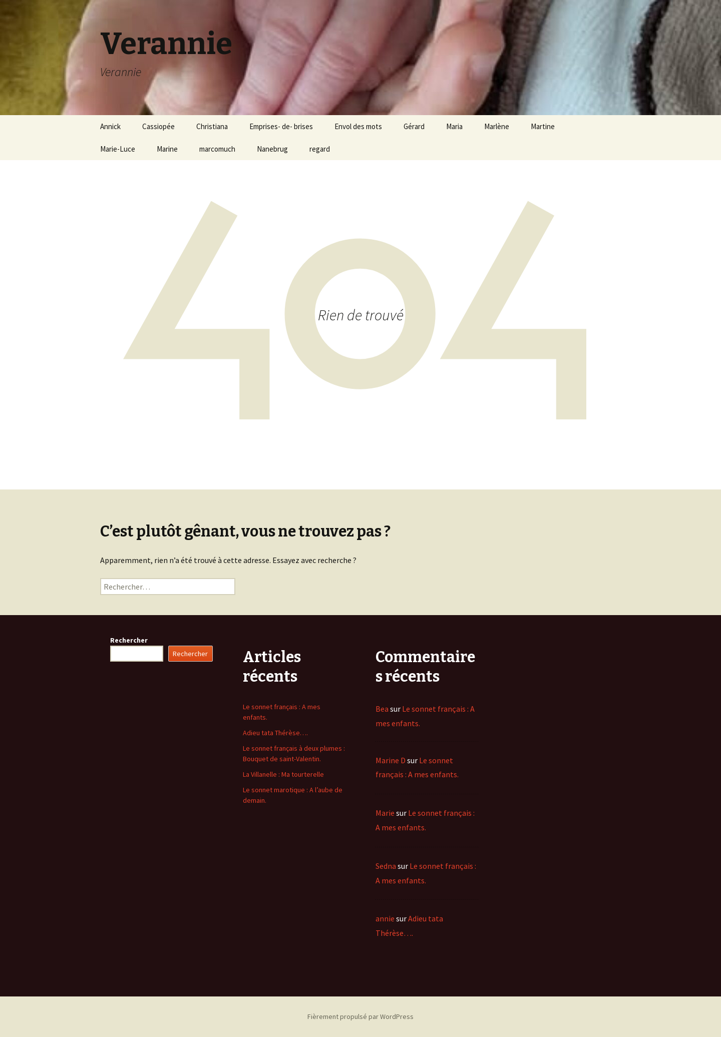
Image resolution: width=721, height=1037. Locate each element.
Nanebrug (272, 149)
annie (385, 918)
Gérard (414, 126)
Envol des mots (358, 126)
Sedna (386, 866)
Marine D (391, 760)
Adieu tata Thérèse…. (275, 732)
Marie (385, 813)
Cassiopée (158, 126)
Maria (454, 126)
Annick (110, 126)
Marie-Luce (117, 149)
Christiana (212, 126)
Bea (382, 709)
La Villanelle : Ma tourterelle (283, 774)
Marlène (496, 126)
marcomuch (217, 149)
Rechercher (129, 640)
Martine (543, 126)
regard (319, 149)
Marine (167, 149)
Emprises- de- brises (281, 126)
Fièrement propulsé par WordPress (360, 1016)
